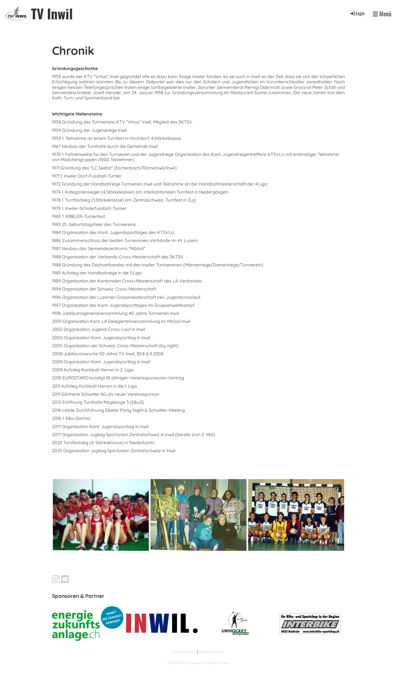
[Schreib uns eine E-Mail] (65, 579)
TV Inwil (52, 14)
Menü (382, 13)
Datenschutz (211, 651)
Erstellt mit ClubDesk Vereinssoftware (198, 662)
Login (357, 13)
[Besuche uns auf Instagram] (56, 579)
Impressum (184, 651)
